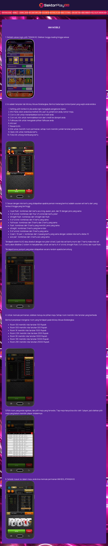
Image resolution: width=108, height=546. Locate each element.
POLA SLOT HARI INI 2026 (99, 13)
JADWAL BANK (23, 13)
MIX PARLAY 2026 (55, 13)
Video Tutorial (66, 13)
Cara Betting (76, 13)
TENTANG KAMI (6, 13)
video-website (86, 13)
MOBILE (15, 13)
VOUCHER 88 (45, 13)
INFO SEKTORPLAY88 (35, 13)
